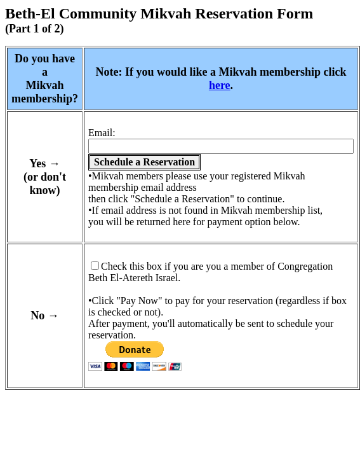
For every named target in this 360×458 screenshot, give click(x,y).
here (219, 85)
